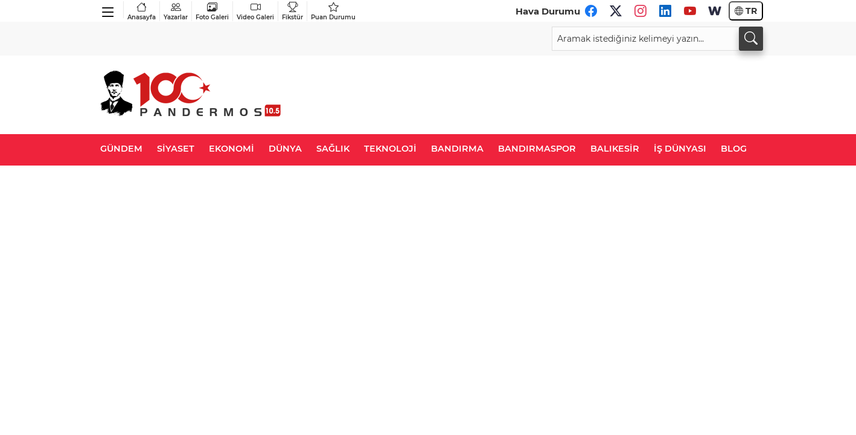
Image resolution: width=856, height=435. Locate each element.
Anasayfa (141, 11)
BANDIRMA (457, 148)
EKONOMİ (231, 148)
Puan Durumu (333, 11)
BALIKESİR (614, 148)
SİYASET (175, 148)
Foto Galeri (212, 11)
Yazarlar (176, 11)
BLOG (734, 148)
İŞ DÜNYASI (680, 148)
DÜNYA (285, 148)
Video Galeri (255, 11)
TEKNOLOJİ (390, 148)
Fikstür (292, 11)
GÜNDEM (121, 148)
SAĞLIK (333, 148)
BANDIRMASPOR (537, 148)
